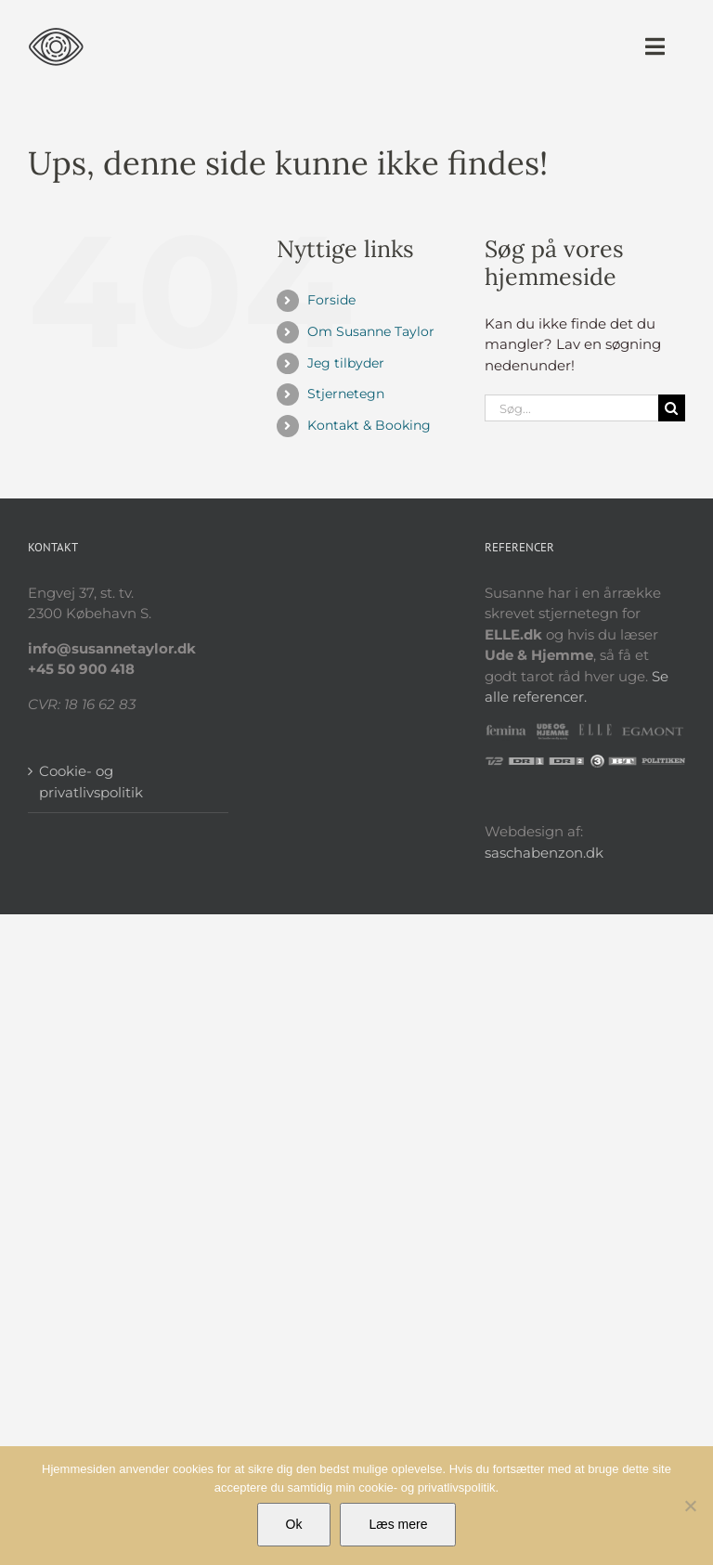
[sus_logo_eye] (56, 25)
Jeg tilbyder (345, 363)
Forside (331, 299)
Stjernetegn (345, 393)
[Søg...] (571, 407)
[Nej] (690, 1505)
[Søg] (671, 407)
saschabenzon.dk (544, 852)
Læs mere (398, 1524)
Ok (294, 1524)
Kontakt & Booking (369, 425)
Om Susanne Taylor (370, 331)
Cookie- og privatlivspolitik (91, 781)
